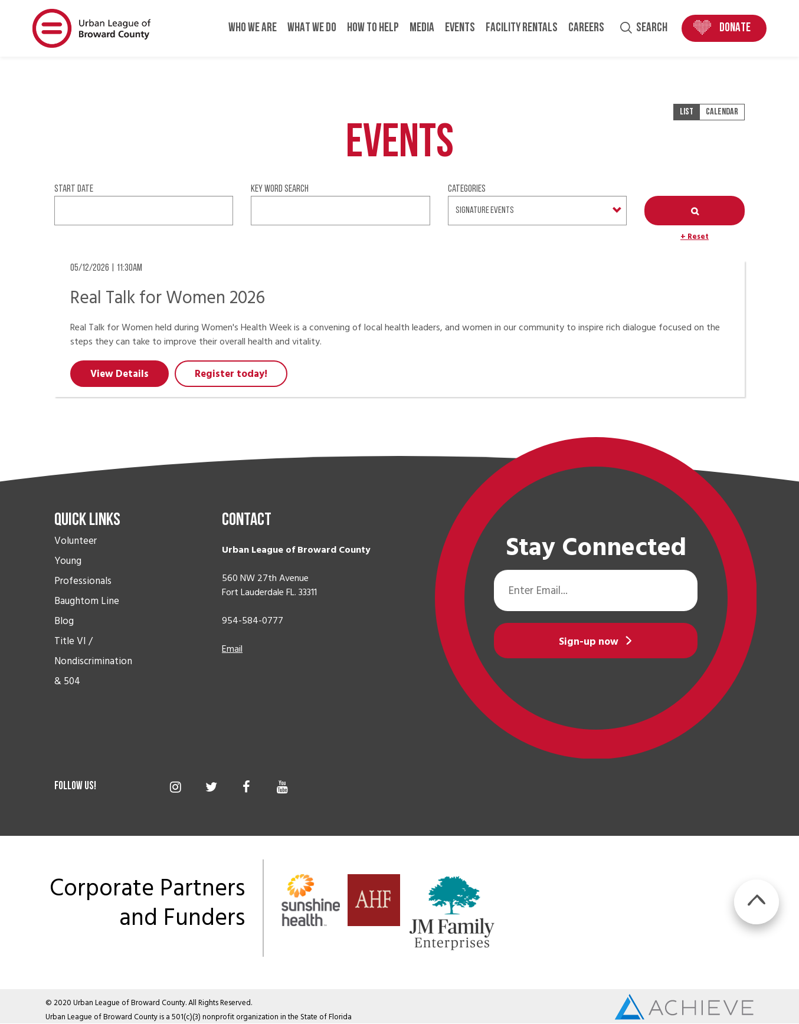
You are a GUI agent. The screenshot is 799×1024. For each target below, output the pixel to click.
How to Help (373, 28)
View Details (119, 374)
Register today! (231, 374)
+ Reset (694, 236)
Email (232, 648)
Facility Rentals (522, 28)
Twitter (211, 787)
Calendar (722, 112)
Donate (735, 28)
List (686, 112)
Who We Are (252, 28)
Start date (73, 189)
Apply (694, 210)
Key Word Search (280, 189)
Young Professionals (83, 571)
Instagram (175, 787)
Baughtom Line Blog (86, 611)
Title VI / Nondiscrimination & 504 (93, 661)
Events (460, 28)
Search (651, 28)
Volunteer (75, 541)
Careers (586, 28)
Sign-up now (588, 642)
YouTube (282, 787)
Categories (467, 189)
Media (422, 28)
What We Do (311, 28)
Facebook (246, 787)
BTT (756, 901)
